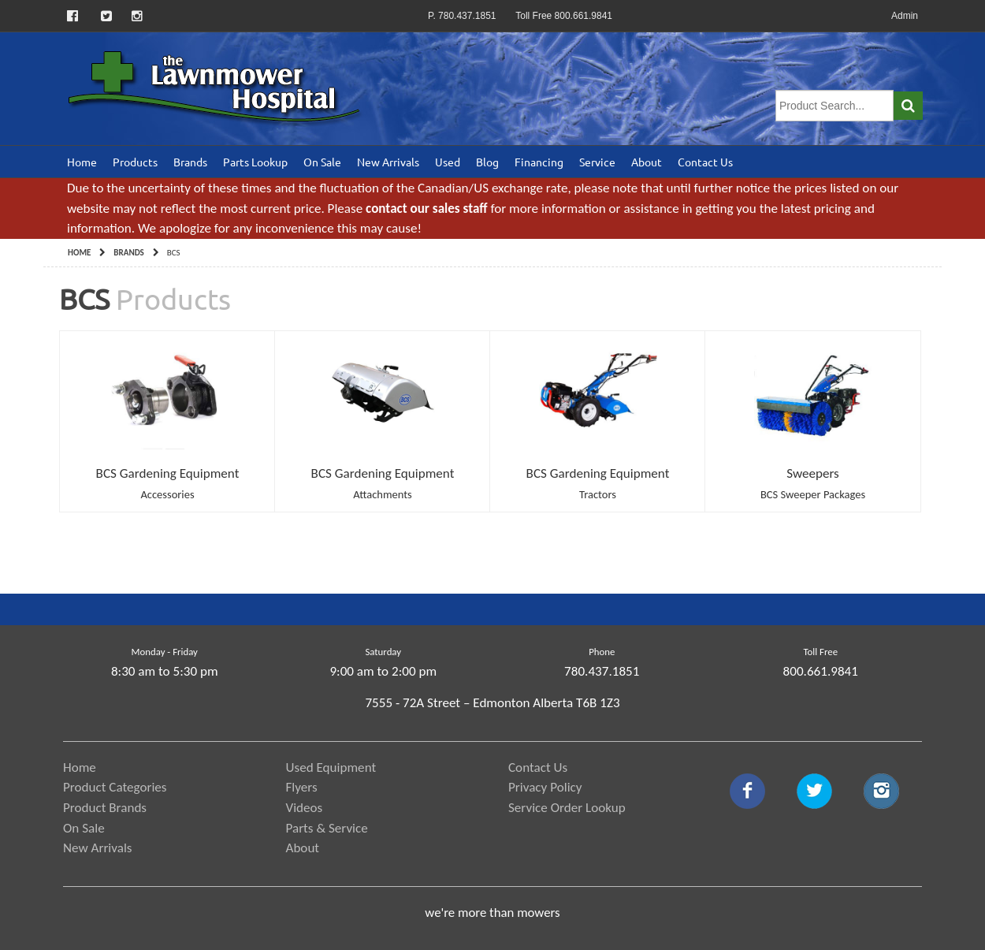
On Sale (322, 162)
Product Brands (105, 807)
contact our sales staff (426, 208)
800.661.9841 (820, 671)
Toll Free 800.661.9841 (563, 15)
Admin (904, 15)
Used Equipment (331, 767)
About (646, 162)
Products (135, 162)
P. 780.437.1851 (462, 15)
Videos (304, 807)
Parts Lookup (255, 162)
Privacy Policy (545, 787)
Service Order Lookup (567, 807)
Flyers (302, 787)
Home (82, 162)
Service (597, 162)
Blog (487, 162)
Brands (190, 162)
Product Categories (115, 787)
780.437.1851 (601, 671)
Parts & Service (327, 828)
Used (447, 162)
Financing (539, 162)
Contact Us (705, 162)
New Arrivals (388, 162)
